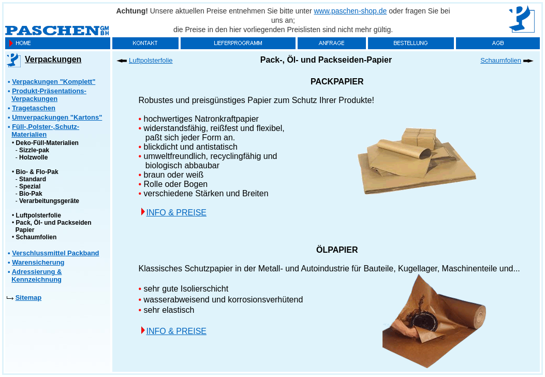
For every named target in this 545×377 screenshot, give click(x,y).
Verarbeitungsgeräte (49, 201)
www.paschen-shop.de (350, 11)
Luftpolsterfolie (38, 215)
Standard (32, 179)
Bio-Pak (30, 193)
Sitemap (29, 297)
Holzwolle (33, 157)
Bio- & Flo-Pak (37, 172)
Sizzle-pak (34, 150)
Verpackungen (53, 59)
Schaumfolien (36, 237)
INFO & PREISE (176, 212)
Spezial (29, 186)
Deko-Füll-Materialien (47, 143)
